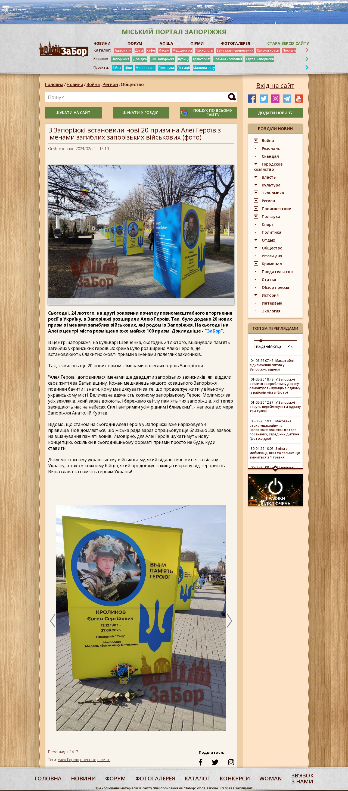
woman (270, 778)
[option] (141, 620)
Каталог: (102, 50)
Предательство (277, 271)
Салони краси (268, 50)
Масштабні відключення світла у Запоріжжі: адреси (272, 365)
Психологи (204, 50)
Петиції (184, 67)
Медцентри (182, 50)
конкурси (235, 778)
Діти (139, 50)
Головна (54, 84)
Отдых (268, 240)
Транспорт (201, 59)
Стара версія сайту (288, 43)
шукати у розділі (141, 112)
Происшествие (276, 208)
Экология (271, 311)
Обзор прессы (275, 287)
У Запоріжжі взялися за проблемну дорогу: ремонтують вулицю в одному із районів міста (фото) (275, 386)
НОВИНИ (102, 43)
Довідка (140, 59)
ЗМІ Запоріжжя (162, 59)
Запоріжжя (120, 59)
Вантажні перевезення (235, 50)
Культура (271, 185)
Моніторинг (145, 67)
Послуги (289, 50)
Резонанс (271, 148)
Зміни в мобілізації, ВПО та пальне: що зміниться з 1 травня (275, 453)
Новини (75, 84)
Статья (269, 279)
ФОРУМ (135, 43)
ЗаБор (214, 331)
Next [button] (229, 620)
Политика (271, 232)
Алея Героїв (68, 759)
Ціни (128, 67)
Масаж (164, 50)
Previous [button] (52, 620)
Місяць (275, 346)
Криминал (272, 263)
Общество (132, 84)
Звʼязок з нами (302, 778)
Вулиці (183, 59)
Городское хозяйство (268, 167)
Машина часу (204, 67)
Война (94, 84)
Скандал (270, 156)
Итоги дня (272, 255)
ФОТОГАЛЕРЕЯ (235, 43)
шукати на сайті (73, 112)
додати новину (275, 112)
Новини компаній (227, 59)
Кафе (151, 50)
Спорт (268, 224)
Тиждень (262, 346)
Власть (269, 177)
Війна (117, 67)
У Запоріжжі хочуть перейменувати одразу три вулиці (275, 406)
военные (88, 759)
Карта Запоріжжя (260, 59)
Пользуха (166, 67)
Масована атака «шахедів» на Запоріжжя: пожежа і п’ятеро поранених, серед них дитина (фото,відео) (274, 430)
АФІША (166, 43)
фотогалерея (155, 778)
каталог (197, 778)
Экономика (273, 192)
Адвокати (123, 50)
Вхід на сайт (275, 85)
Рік (290, 346)
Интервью (272, 303)
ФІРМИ (197, 43)
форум (115, 778)
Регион (111, 84)
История (270, 295)
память (103, 759)
